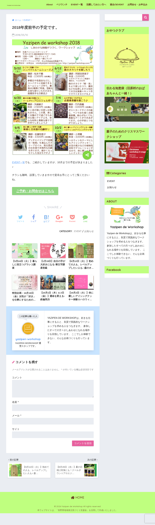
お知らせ (89, 240)
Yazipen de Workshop (26, 4)
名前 (15, 412)
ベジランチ (61, 13)
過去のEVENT (117, 13)
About (49, 13)
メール (16, 426)
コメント (17, 388)
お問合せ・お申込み (137, 13)
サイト (16, 439)
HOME (77, 509)
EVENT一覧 (77, 13)
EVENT (78, 240)
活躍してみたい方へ (96, 13)
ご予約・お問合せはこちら (36, 200)
